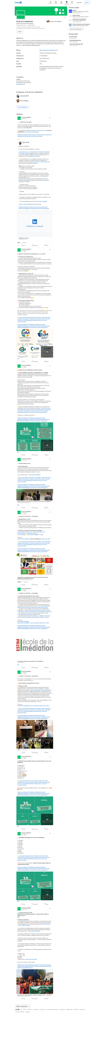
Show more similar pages (76, 29)
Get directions (20, 84)
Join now (79, 2)
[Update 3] (41, 410)
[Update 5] (41, 548)
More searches (22, 1006)
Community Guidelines (19, 1011)
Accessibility (29, 1009)
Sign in (87, 2)
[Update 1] (41, 181)
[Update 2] (41, 305)
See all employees (22, 107)
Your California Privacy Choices (53, 1009)
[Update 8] (41, 793)
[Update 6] (41, 628)
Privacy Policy (42, 1009)
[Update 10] (41, 953)
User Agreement (36, 1009)
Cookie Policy (62, 1009)
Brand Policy (75, 1009)
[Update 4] (41, 483)
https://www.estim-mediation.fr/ (49, 50)
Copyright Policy (69, 1009)
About (24, 1009)
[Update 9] (41, 868)
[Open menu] (64, 17)
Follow (19, 31)
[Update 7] (41, 712)
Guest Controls (82, 1009)
